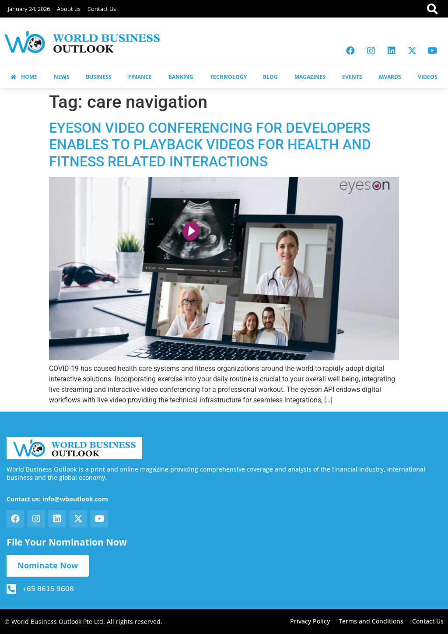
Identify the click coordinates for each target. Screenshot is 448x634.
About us (68, 9)
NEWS (62, 77)
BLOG (270, 77)
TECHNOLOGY (228, 77)
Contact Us (102, 9)
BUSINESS (99, 77)
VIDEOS (428, 77)
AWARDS (389, 77)
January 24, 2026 (29, 9)
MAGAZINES (310, 77)
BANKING (180, 77)
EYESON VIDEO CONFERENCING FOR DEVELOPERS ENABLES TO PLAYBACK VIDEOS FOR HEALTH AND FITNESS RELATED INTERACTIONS (210, 145)
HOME (23, 77)
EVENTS (352, 77)
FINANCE (140, 77)
